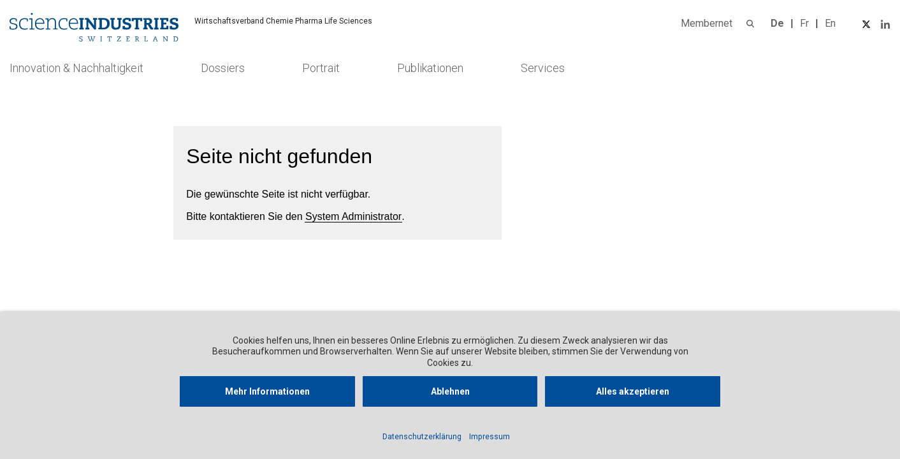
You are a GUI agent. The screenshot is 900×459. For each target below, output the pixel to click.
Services (543, 68)
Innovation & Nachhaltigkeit (76, 68)
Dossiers (223, 68)
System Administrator (353, 216)
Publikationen (430, 68)
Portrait (321, 68)
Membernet (706, 23)
